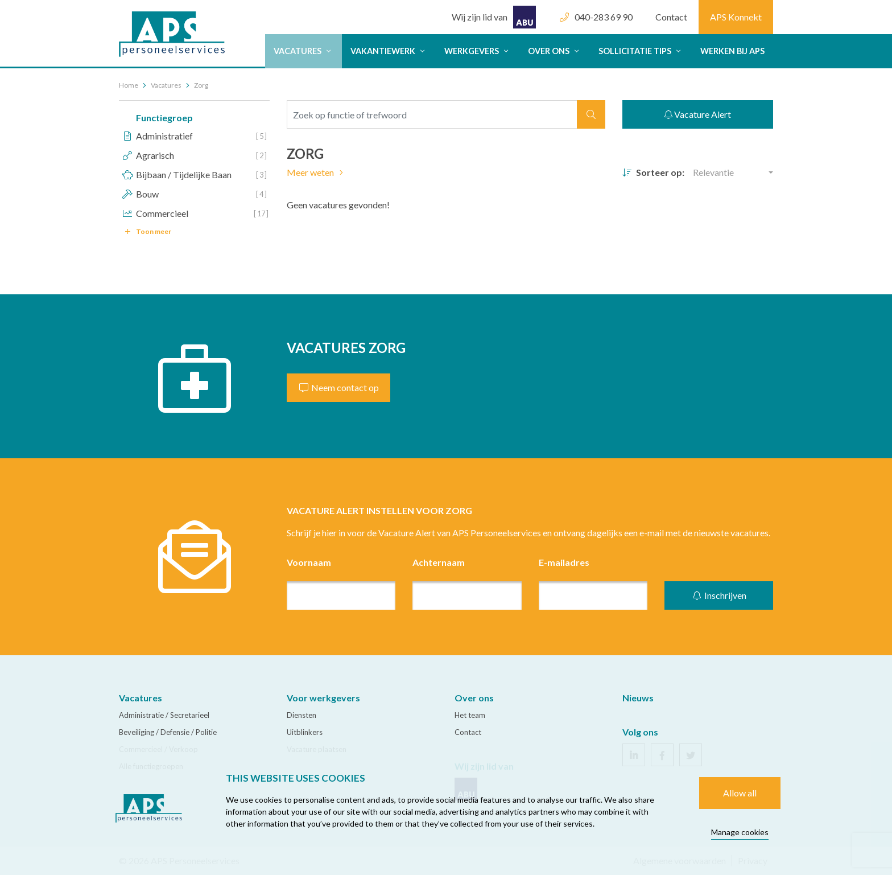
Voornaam (309, 562)
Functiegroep (164, 117)
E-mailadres (564, 562)
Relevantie (713, 172)
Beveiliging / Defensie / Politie (168, 732)
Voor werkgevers (323, 697)
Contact (671, 16)
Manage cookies (740, 832)
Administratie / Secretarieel (164, 715)
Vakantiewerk (388, 51)
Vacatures (303, 51)
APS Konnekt (736, 16)
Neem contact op (338, 387)
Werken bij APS (732, 51)
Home (128, 85)
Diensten (301, 715)
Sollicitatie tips (640, 51)
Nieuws (638, 697)
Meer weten (317, 172)
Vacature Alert (697, 114)
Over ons (554, 51)
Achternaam (438, 562)
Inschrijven (718, 595)
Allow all (740, 792)
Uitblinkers (305, 732)
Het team (470, 715)
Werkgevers (477, 51)
